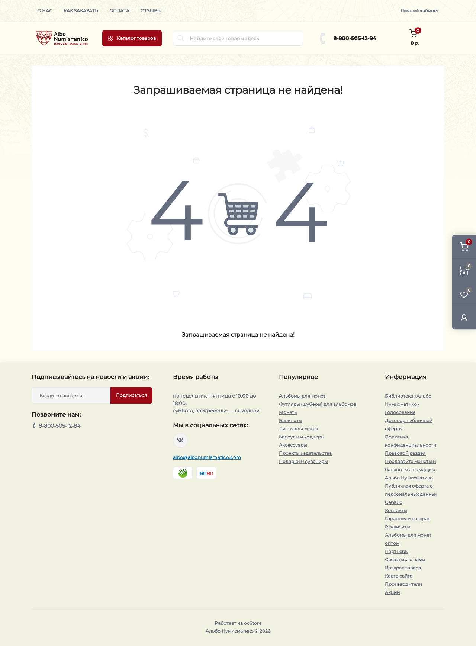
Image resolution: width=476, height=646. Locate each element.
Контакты (396, 510)
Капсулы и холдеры (301, 437)
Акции (392, 592)
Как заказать (81, 10)
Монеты (288, 412)
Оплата (119, 10)
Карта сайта (398, 576)
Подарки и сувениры (303, 461)
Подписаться (131, 395)
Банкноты (290, 420)
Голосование (400, 412)
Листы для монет (298, 428)
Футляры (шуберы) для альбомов (317, 404)
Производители (403, 584)
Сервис (393, 502)
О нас (44, 10)
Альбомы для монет (302, 396)
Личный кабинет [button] (420, 10)
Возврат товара (403, 568)
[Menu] (132, 38)
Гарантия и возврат (407, 518)
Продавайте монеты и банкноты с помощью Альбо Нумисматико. (410, 470)
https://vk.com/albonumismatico (180, 440)
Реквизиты (397, 527)
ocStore (252, 623)
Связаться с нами (405, 559)
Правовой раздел (405, 453)
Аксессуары (293, 445)
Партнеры (396, 551)
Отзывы (151, 10)
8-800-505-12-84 (354, 38)
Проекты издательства (305, 453)
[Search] (181, 38)
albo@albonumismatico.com (207, 457)
